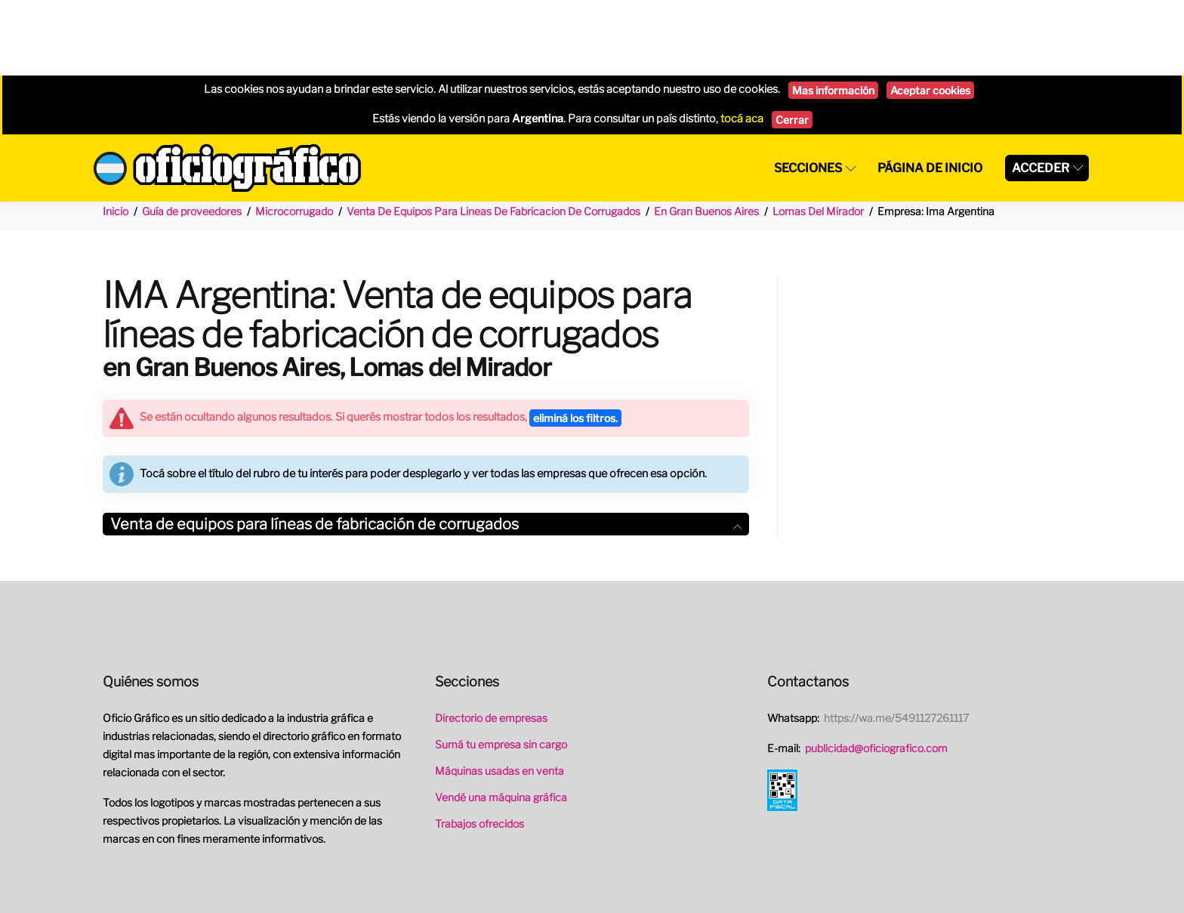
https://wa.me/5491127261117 (896, 642)
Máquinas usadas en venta (499, 695)
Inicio (115, 135)
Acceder (1040, 92)
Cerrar (792, 44)
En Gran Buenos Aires (706, 135)
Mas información (833, 14)
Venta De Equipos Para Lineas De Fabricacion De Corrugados (493, 135)
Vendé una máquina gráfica (501, 721)
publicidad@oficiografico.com (876, 672)
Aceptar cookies (930, 14)
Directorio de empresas (491, 642)
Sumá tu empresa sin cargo (501, 668)
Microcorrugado (294, 135)
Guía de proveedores (192, 135)
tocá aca (741, 43)
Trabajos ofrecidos (479, 748)
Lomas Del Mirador (818, 135)
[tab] (426, 449)
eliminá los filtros (575, 342)
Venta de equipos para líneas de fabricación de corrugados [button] (426, 449)
